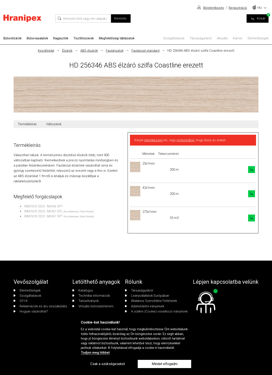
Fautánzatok (114, 51)
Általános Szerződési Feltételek (151, 301)
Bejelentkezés (213, 8)
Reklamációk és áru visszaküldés (40, 306)
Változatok (53, 124)
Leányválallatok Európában (147, 296)
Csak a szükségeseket (107, 364)
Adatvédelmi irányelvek (144, 306)
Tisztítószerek (83, 38)
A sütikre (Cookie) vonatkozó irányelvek (156, 311)
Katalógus (82, 290)
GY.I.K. (21, 301)
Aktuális (222, 38)
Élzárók (67, 51)
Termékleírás (27, 124)
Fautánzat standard (145, 51)
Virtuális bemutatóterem (93, 306)
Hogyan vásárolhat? (31, 311)
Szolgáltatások (173, 38)
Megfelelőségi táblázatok (116, 38)
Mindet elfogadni (164, 364)
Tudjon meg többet (95, 352)
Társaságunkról (201, 38)
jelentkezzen (153, 140)
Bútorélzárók (12, 38)
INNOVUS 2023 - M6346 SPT (43, 206)
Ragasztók (60, 38)
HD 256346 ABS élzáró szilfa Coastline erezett (200, 51)
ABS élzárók (89, 51)
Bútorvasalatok (37, 38)
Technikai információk (91, 296)
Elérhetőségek (258, 38)
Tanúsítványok (85, 301)
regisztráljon (185, 140)
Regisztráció (238, 8)
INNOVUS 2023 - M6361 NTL (43, 211)
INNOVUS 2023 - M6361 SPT (43, 216)
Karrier (237, 38)
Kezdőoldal (46, 51)
